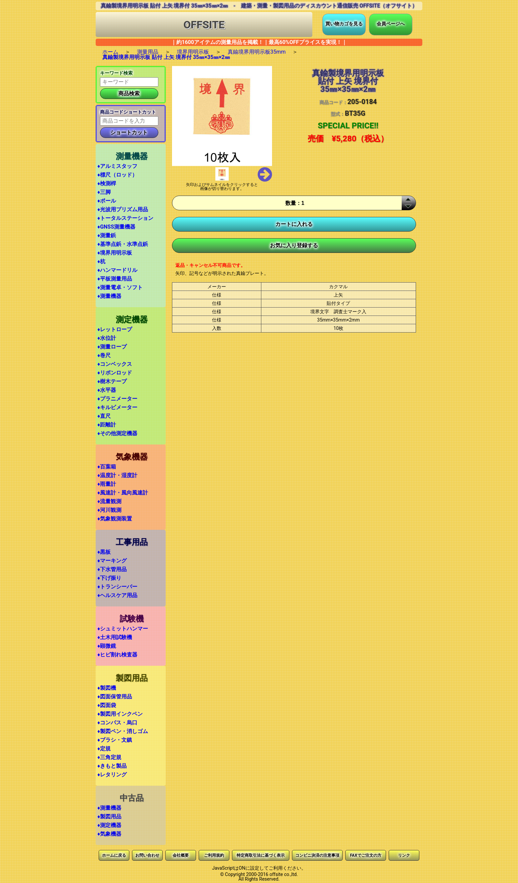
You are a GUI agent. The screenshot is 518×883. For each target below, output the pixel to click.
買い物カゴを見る (344, 23)
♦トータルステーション (125, 218)
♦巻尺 (104, 355)
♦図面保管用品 (114, 696)
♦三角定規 (109, 757)
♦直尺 (104, 416)
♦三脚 (104, 192)
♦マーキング (112, 560)
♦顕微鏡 (106, 646)
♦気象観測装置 (114, 518)
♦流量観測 (109, 501)
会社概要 (181, 855)
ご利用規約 (214, 855)
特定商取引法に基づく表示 (261, 855)
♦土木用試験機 (114, 637)
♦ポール (106, 201)
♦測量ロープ (112, 347)
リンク (404, 855)
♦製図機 (106, 688)
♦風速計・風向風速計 (122, 492)
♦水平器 (106, 390)
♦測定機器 (109, 825)
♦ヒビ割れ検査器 (117, 654)
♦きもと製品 (112, 766)
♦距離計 (106, 425)
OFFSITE (204, 24)
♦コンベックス (114, 364)
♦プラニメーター (117, 399)
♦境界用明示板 (114, 253)
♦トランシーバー (117, 586)
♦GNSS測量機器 (116, 227)
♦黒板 (104, 552)
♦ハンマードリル (117, 270)
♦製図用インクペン (120, 714)
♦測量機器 (109, 296)
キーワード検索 (116, 73)
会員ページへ (391, 23)
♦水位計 (106, 338)
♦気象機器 (109, 834)
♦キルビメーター (117, 407)
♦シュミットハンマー (122, 628)
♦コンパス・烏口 (117, 722)
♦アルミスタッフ (117, 166)
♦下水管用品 (112, 569)
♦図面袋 (106, 705)
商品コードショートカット (128, 112)
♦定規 (104, 748)
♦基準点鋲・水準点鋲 (122, 244)
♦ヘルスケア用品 (117, 595)
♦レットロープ (114, 329)
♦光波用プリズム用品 (122, 209)
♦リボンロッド (114, 373)
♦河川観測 (109, 510)
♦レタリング (112, 774)
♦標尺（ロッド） (117, 175)
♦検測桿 (106, 183)
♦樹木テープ (112, 381)
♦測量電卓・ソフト (120, 287)
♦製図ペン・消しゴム (122, 731)
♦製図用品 (109, 816)
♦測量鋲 (106, 235)
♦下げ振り (109, 578)
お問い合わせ (147, 855)
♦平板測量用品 (114, 279)
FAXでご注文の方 (365, 855)
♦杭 (101, 261)
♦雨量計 (106, 484)
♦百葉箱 (106, 466)
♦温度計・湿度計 (117, 475)
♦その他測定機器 (117, 433)
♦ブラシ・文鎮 (114, 740)
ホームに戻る (114, 855)
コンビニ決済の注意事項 (317, 855)
